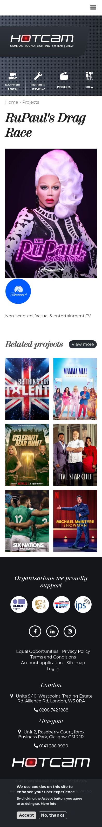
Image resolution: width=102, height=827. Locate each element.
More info (48, 804)
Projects (30, 102)
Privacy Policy (76, 651)
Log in (53, 668)
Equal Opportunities (37, 651)
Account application (42, 662)
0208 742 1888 (53, 710)
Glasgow (51, 721)
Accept (26, 815)
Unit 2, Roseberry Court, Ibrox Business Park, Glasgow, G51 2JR (51, 734)
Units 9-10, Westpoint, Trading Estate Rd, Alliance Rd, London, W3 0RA (54, 698)
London (51, 685)
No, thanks (53, 815)
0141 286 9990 (53, 746)
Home (11, 102)
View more (83, 344)
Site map (75, 662)
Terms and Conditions (53, 657)
